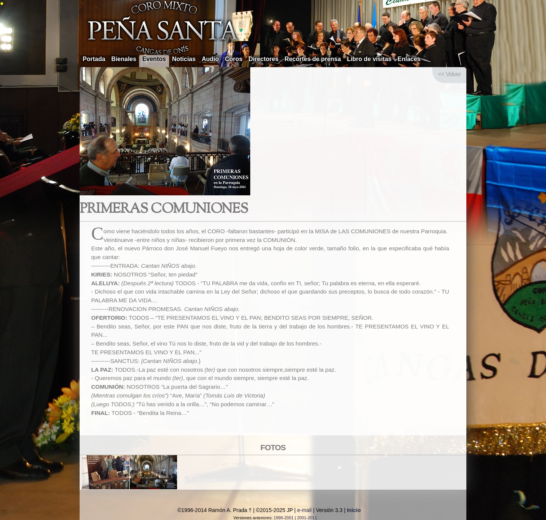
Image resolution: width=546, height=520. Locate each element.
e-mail (304, 510)
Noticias (184, 59)
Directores (263, 59)
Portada (94, 59)
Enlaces (409, 59)
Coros (233, 59)
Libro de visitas (369, 59)
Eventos (154, 59)
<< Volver (449, 74)
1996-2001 (284, 517)
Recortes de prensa (313, 59)
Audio (210, 59)
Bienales (123, 59)
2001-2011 (307, 517)
